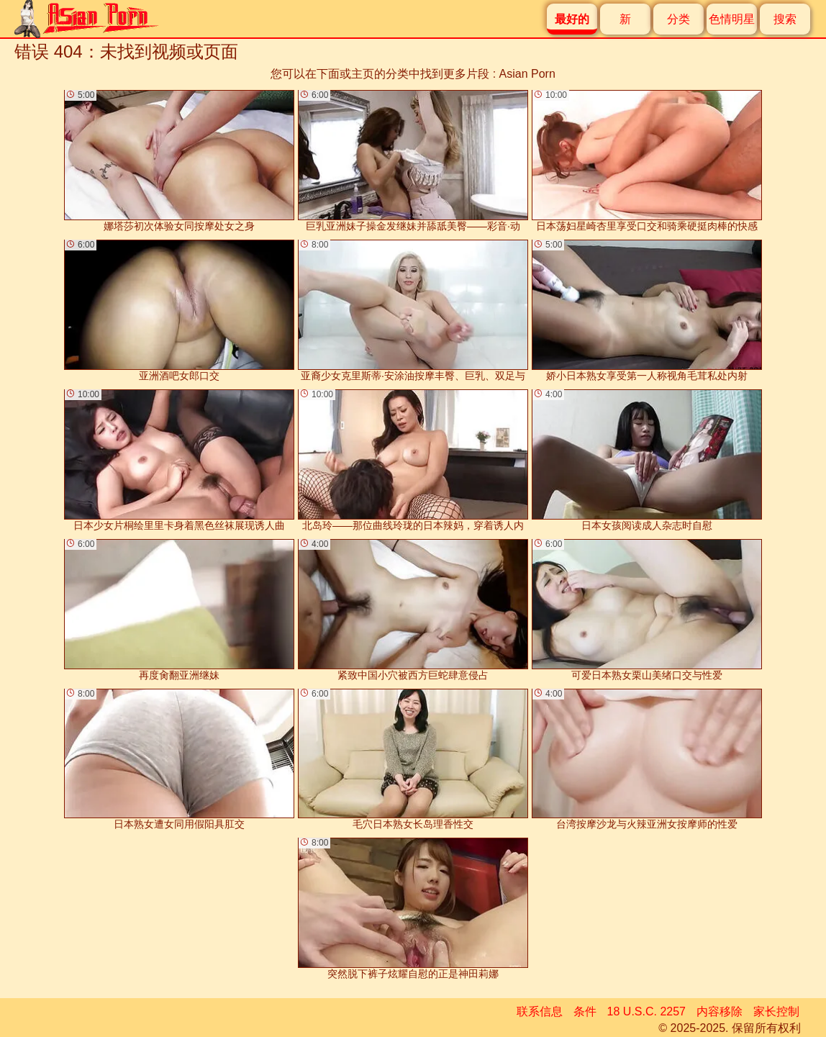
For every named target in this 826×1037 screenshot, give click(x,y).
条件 (584, 1011)
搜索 (784, 19)
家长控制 (776, 1011)
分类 (678, 19)
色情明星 (732, 19)
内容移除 (719, 1011)
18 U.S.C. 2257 (646, 1011)
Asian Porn (527, 74)
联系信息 (540, 1011)
